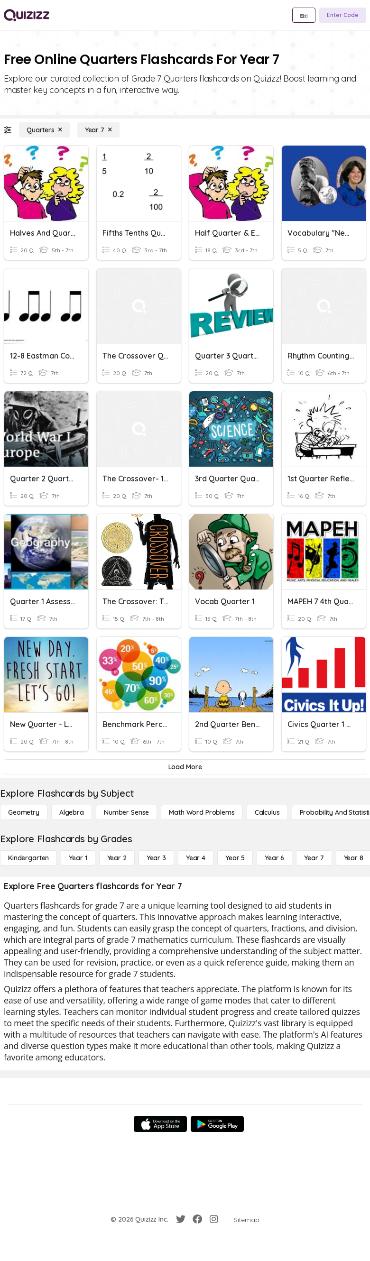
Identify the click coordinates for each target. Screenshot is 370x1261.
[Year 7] (98, 130)
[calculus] (267, 812)
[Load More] (185, 766)
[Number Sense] (126, 812)
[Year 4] (195, 857)
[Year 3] (156, 857)
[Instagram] (214, 1219)
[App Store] (160, 1124)
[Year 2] (117, 857)
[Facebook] (197, 1219)
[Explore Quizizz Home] (26, 15)
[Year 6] (274, 857)
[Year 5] (235, 857)
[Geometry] (23, 812)
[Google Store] (217, 1124)
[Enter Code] (342, 15)
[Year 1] (78, 857)
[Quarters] (44, 130)
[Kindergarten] (28, 857)
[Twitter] (180, 1219)
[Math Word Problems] (201, 812)
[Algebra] (71, 812)
